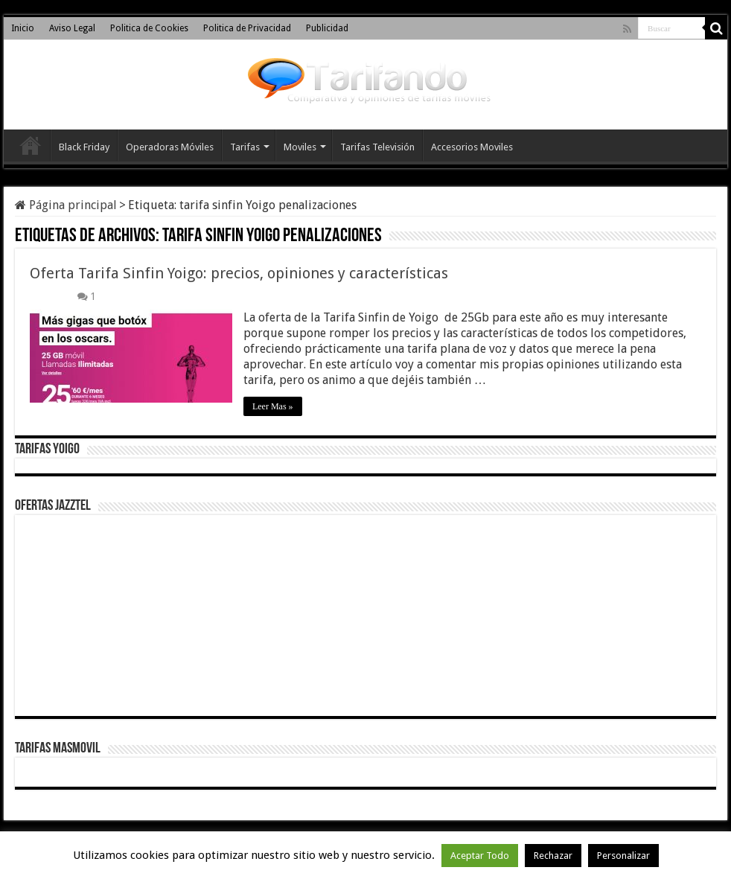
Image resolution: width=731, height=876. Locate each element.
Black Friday (84, 147)
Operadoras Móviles (170, 147)
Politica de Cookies (149, 28)
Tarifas (245, 147)
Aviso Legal (72, 28)
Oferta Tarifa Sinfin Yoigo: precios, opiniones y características (239, 273)
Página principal (66, 205)
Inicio (22, 28)
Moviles (300, 147)
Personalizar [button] (623, 855)
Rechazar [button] (553, 855)
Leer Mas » (272, 406)
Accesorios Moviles (472, 147)
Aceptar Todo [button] (479, 855)
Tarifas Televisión (377, 147)
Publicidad (327, 28)
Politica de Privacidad (247, 28)
